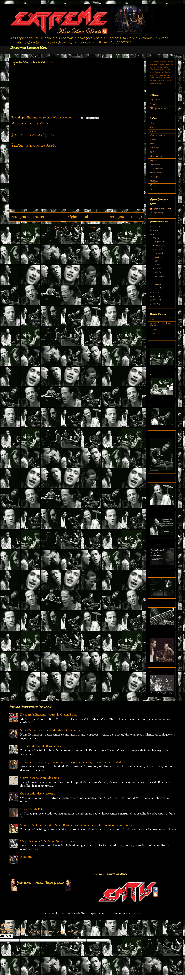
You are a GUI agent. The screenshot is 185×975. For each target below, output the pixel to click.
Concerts (153, 131)
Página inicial (78, 217)
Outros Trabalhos (156, 173)
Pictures (153, 185)
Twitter (152, 334)
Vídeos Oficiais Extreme (158, 108)
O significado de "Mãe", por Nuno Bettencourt (49, 841)
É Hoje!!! (26, 857)
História (153, 152)
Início (152, 319)
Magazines (153, 160)
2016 (155, 296)
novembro (158, 245)
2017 (155, 293)
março (157, 284)
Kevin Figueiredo (156, 156)
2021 (155, 227)
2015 (155, 300)
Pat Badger (154, 177)
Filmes (152, 144)
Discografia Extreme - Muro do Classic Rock (48, 715)
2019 (155, 234)
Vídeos (43, 123)
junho (157, 265)
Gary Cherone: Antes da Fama (39, 778)
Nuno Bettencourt (156, 168)
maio (157, 268)
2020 (155, 230)
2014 (155, 304)
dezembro (158, 242)
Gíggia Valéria (155, 148)
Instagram (153, 329)
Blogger (137, 913)
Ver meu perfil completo (158, 212)
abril (157, 272)
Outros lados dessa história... (38, 794)
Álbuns (152, 123)
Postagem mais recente (28, 217)
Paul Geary (154, 181)
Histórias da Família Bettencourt (40, 746)
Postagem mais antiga (125, 217)
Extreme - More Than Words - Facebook (161, 324)
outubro (158, 249)
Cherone (153, 127)
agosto (157, 257)
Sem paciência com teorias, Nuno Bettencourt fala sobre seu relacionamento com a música (77, 825)
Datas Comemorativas (157, 135)
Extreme (153, 139)
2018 (155, 238)
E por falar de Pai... (32, 809)
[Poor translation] (9, 936)
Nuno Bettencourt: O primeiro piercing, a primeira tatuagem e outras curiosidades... (73, 762)
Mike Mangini (155, 164)
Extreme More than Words (162, 209)
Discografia (154, 104)
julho (157, 261)
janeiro (157, 288)
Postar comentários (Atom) (82, 227)
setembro (158, 253)
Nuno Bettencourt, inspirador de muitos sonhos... (51, 730)
